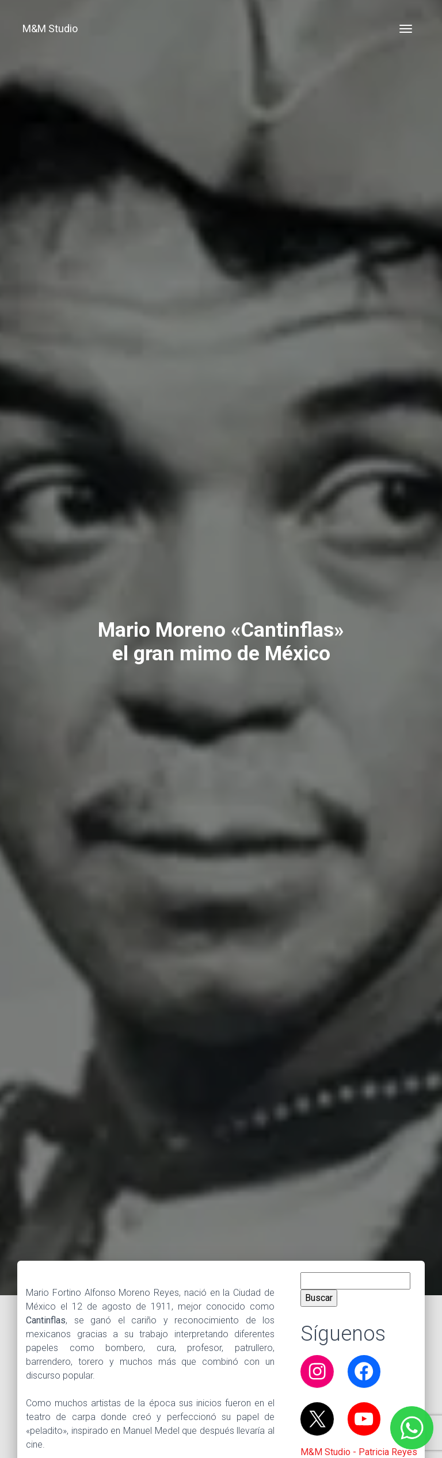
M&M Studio (50, 28)
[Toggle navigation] (406, 29)
